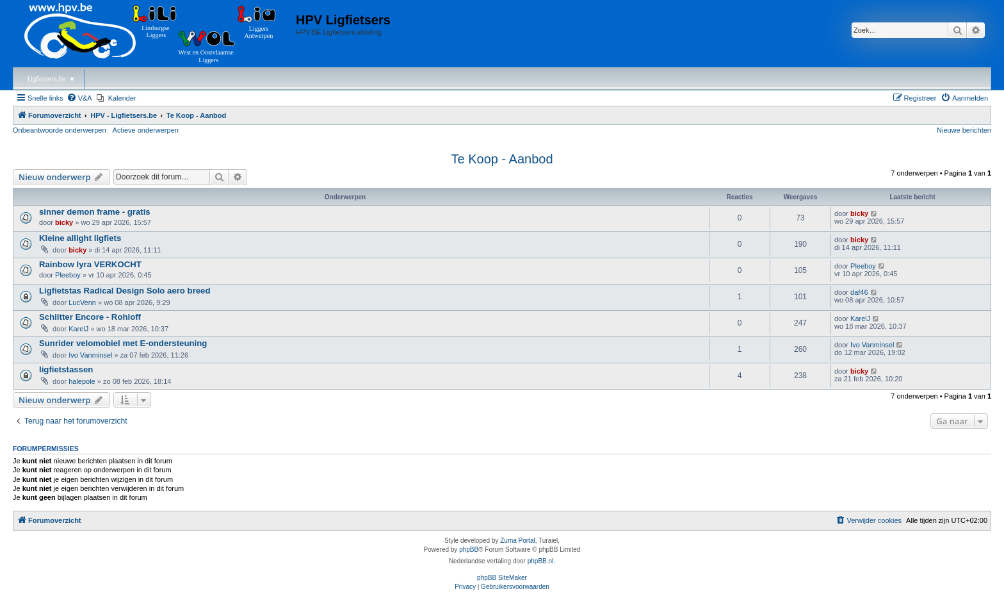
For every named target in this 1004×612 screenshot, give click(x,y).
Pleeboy (68, 275)
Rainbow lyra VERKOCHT (90, 264)
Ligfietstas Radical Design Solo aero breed (125, 290)
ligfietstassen (66, 369)
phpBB (468, 549)
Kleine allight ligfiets (80, 238)
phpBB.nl (541, 561)
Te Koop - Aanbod (502, 159)
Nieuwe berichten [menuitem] (964, 130)
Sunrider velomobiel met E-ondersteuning (123, 343)
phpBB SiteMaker (502, 577)
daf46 (859, 292)
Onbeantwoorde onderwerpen (59, 130)
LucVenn (82, 302)
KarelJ (78, 329)
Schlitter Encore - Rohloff (90, 317)
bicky (64, 222)
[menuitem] (79, 98)
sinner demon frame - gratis (94, 212)
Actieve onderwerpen (146, 130)
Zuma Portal (517, 540)
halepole (82, 381)
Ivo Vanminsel (90, 355)
